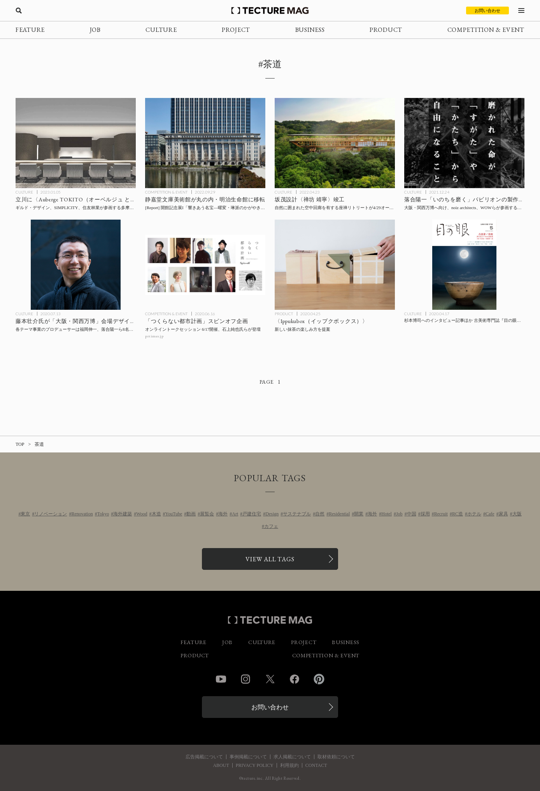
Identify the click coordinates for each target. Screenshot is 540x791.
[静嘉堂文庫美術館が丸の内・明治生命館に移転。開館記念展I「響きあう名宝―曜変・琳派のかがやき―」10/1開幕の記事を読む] (205, 143)
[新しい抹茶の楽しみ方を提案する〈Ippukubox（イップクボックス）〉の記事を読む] (335, 265)
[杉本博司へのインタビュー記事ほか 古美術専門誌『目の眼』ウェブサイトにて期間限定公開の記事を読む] (464, 265)
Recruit (441, 514)
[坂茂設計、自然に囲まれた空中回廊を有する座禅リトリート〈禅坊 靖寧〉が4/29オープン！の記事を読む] (335, 143)
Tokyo (103, 514)
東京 (25, 514)
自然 (319, 514)
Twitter (270, 679)
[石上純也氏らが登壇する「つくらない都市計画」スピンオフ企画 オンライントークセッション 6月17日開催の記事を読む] (205, 265)
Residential (339, 514)
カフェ (271, 526)
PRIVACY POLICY (255, 765)
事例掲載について (248, 756)
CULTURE (161, 30)
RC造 (457, 514)
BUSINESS (310, 30)
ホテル (474, 514)
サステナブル (297, 514)
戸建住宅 (251, 514)
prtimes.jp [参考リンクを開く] (154, 336)
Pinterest (319, 679)
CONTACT (316, 765)
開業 (358, 514)
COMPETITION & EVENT (485, 30)
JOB (95, 30)
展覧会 (207, 514)
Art (235, 514)
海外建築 (122, 514)
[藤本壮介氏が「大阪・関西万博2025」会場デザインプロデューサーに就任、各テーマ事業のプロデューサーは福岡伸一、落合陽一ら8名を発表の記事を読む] (76, 265)
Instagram (245, 679)
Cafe (490, 514)
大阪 (517, 514)
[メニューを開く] (521, 10)
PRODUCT (386, 30)
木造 (156, 514)
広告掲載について (204, 756)
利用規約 (289, 765)
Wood (141, 514)
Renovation (82, 514)
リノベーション (50, 514)
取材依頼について (336, 756)
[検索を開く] (19, 10)
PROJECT (236, 30)
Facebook (294, 679)
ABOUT (221, 765)
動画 (191, 514)
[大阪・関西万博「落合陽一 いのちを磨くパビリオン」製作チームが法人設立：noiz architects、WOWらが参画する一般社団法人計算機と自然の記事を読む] (464, 143)
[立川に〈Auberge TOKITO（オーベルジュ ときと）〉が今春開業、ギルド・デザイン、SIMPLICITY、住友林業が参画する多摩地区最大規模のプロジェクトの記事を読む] (76, 143)
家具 (503, 514)
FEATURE (30, 30)
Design (272, 514)
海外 (223, 514)
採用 (425, 514)
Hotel (386, 514)
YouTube (173, 514)
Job (399, 514)
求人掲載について (292, 756)
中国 (411, 514)
